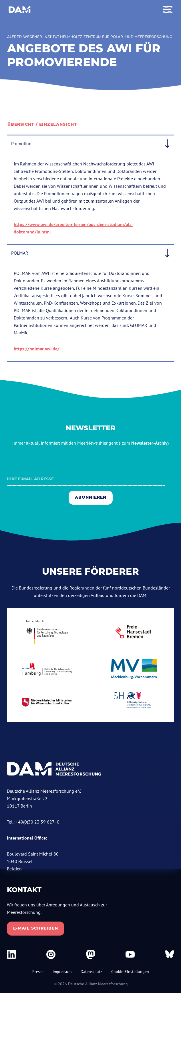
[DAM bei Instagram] (50, 954)
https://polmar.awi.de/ (36, 348)
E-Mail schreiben (35, 928)
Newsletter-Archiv (149, 443)
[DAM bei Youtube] (130, 954)
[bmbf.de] (47, 632)
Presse (37, 971)
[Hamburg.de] (47, 669)
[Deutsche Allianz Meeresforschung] (20, 9)
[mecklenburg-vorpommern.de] (134, 669)
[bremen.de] (134, 631)
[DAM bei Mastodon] (90, 954)
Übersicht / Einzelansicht (42, 124)
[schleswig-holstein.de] (134, 702)
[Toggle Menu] (167, 9)
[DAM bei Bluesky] (169, 954)
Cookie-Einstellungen (130, 971)
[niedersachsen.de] (47, 702)
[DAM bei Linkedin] (11, 954)
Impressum (62, 971)
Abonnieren (90, 497)
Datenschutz (91, 971)
